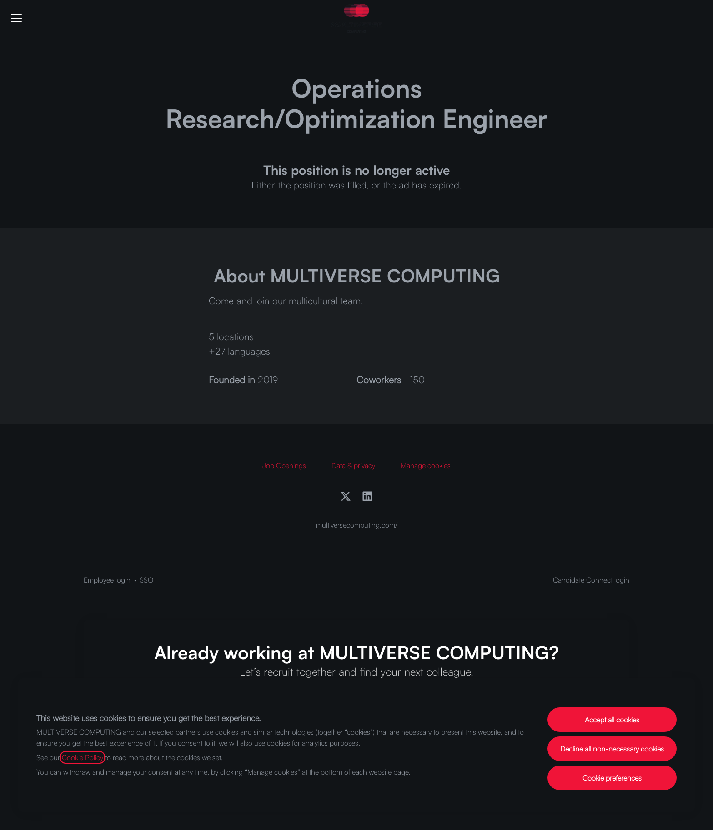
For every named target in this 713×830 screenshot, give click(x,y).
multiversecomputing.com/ (356, 524)
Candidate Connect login (591, 579)
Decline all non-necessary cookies (612, 748)
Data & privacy (353, 465)
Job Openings (284, 465)
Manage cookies (426, 465)
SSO (146, 579)
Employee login (107, 579)
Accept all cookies (612, 719)
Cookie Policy (82, 757)
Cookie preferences (612, 777)
